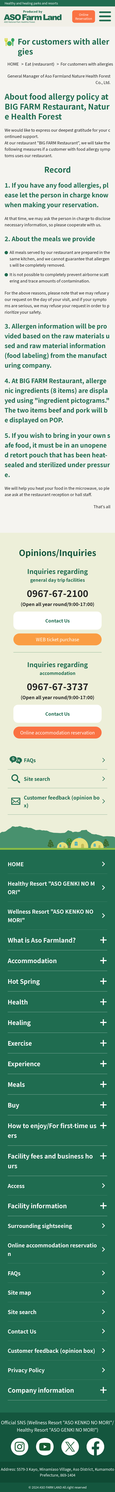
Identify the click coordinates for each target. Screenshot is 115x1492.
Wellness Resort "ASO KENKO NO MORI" (50, 915)
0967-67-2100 (57, 593)
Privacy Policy (26, 1370)
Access (16, 1185)
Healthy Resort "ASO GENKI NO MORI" (51, 887)
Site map (19, 1292)
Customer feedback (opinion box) (62, 801)
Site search (37, 778)
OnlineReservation (83, 16)
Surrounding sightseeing (40, 1225)
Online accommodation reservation (57, 732)
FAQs (30, 760)
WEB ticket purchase (57, 639)
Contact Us (57, 620)
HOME (16, 864)
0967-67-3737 (57, 686)
